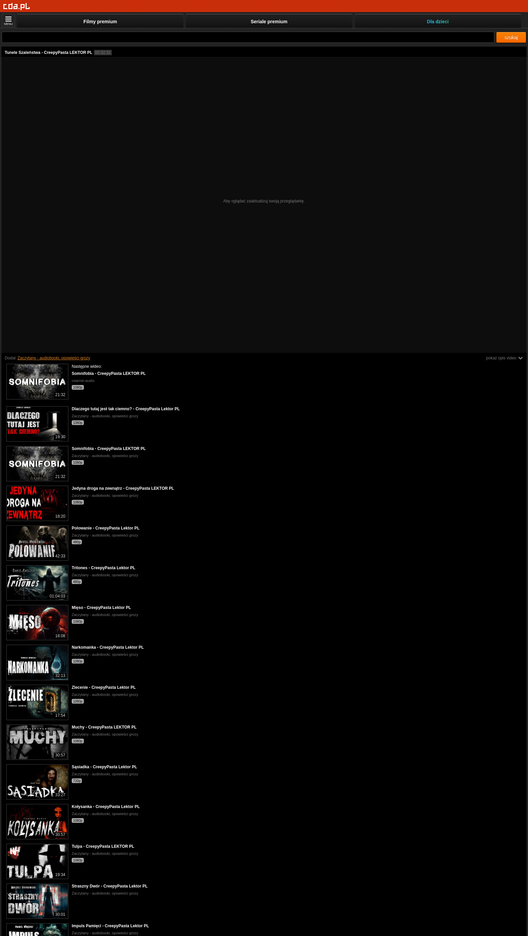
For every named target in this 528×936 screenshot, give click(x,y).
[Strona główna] (16, 6)
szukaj (511, 37)
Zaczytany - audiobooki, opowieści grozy (54, 358)
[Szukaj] (248, 37)
